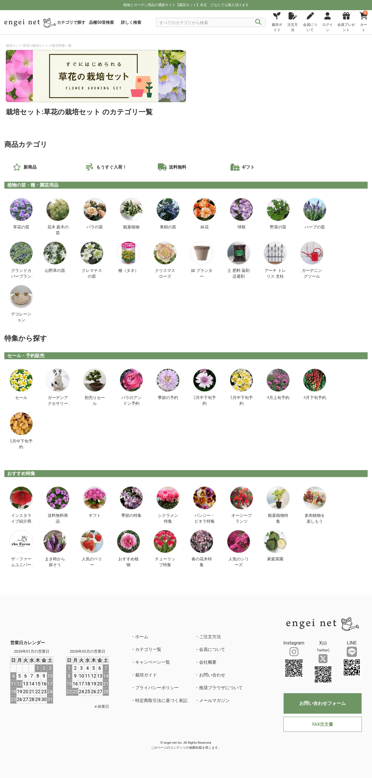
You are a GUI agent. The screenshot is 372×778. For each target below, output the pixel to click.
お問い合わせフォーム (322, 703)
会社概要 (208, 662)
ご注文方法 (210, 636)
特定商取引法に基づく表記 (161, 700)
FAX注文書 (322, 724)
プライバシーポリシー (157, 687)
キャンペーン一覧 (152, 662)
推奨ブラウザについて (221, 687)
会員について (212, 649)
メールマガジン (214, 700)
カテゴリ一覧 (148, 649)
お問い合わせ (212, 675)
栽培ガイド (146, 675)
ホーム (141, 636)
